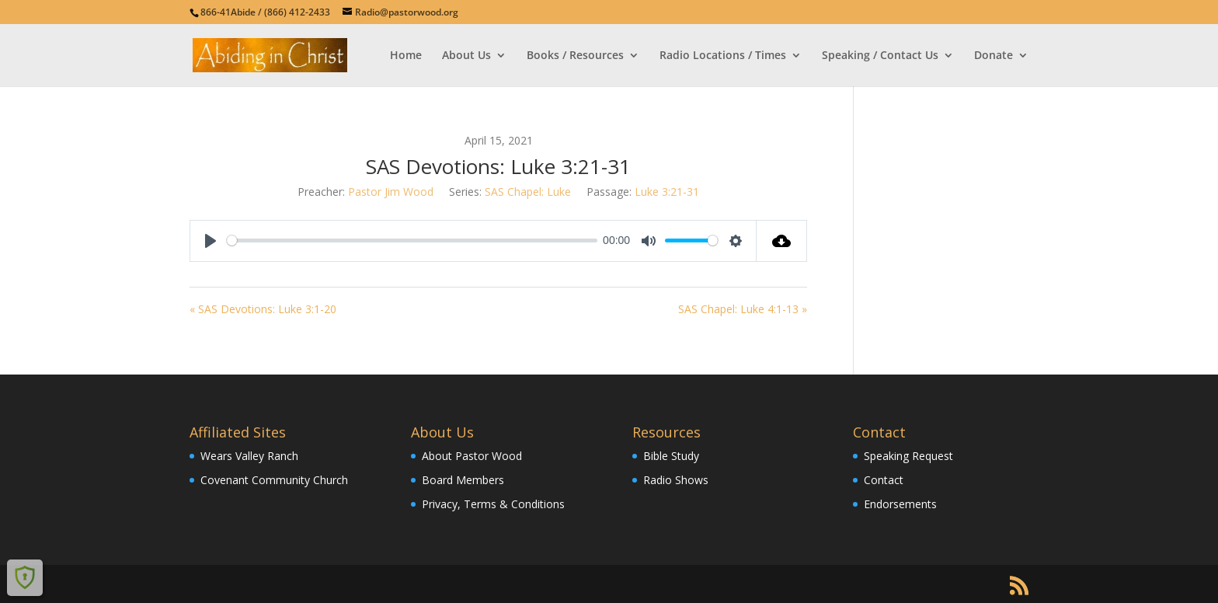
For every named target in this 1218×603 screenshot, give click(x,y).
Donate (993, 56)
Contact (883, 479)
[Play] (210, 240)
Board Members (463, 479)
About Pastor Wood (472, 455)
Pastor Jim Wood (390, 191)
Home (406, 56)
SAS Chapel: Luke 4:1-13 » (742, 309)
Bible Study (671, 455)
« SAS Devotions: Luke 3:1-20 (263, 309)
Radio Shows (675, 479)
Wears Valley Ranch (249, 455)
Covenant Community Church (274, 479)
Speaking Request (908, 455)
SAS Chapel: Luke (528, 191)
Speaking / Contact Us (880, 56)
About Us (466, 56)
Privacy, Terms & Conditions (493, 504)
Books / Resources (575, 56)
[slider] (412, 240)
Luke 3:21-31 (667, 191)
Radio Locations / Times (722, 56)
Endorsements (900, 504)
